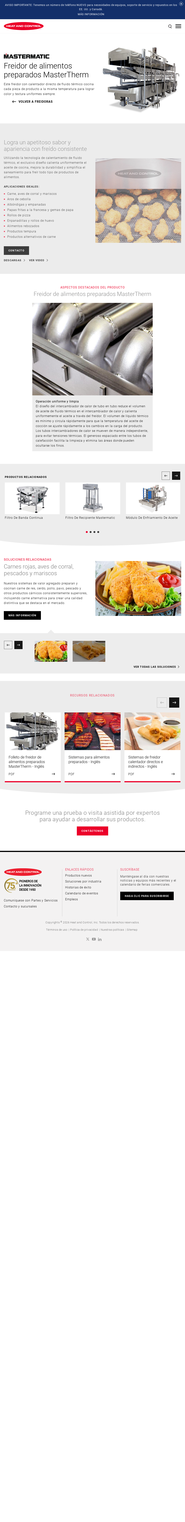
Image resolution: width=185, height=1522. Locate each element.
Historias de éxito (78, 887)
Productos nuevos (78, 875)
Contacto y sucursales (20, 906)
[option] (32, 501)
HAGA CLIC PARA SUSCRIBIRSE (147, 896)
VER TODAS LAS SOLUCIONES (155, 666)
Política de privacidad (84, 929)
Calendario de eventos (81, 893)
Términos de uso (56, 929)
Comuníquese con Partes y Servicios (31, 900)
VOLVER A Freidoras (36, 101)
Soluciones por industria (83, 881)
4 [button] (98, 532)
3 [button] (94, 532)
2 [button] (91, 532)
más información (22, 615)
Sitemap (132, 929)
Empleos (71, 899)
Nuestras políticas (112, 929)
